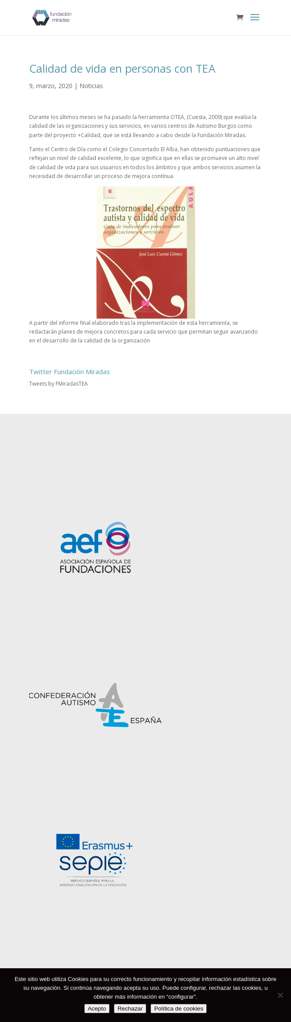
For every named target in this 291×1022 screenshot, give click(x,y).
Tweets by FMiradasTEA (58, 383)
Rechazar (130, 1008)
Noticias (91, 86)
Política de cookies (178, 1008)
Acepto (97, 1008)
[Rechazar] (280, 995)
